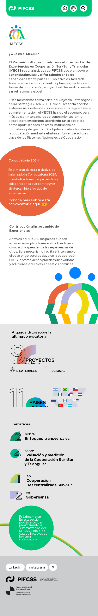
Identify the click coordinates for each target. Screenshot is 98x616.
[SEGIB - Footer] (19, 591)
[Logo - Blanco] (21, 8)
